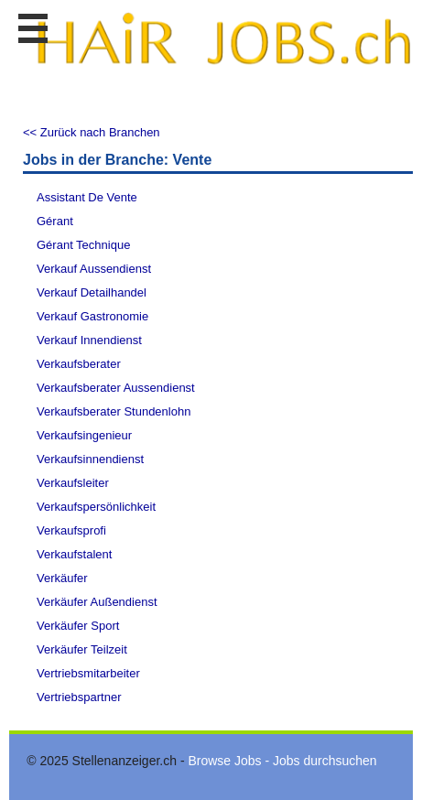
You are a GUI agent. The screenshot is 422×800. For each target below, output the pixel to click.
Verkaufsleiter (73, 483)
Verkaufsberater (79, 364)
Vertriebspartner (79, 697)
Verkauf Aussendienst (94, 269)
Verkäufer (62, 578)
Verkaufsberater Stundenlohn (113, 411)
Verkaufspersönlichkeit (96, 507)
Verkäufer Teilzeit (82, 649)
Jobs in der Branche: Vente (117, 160)
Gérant (55, 221)
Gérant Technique (83, 245)
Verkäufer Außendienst (97, 602)
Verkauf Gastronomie (92, 316)
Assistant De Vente (87, 197)
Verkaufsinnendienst (90, 459)
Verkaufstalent (74, 554)
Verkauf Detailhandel (91, 292)
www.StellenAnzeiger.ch (223, 40)
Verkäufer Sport (78, 625)
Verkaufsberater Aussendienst (116, 388)
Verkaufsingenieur (84, 435)
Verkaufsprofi (71, 530)
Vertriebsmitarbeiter (88, 673)
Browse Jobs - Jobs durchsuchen (282, 760)
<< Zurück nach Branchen (91, 132)
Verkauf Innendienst (89, 340)
